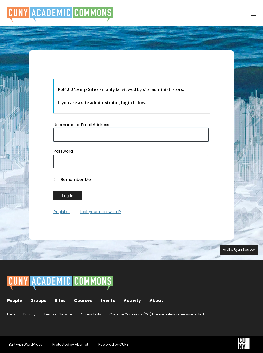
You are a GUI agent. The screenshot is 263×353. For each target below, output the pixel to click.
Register (61, 212)
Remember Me (76, 179)
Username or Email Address (81, 125)
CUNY (123, 344)
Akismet (81, 344)
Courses (83, 300)
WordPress (33, 344)
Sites (60, 300)
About (156, 300)
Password (63, 151)
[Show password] (202, 162)
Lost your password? (100, 212)
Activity (132, 300)
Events (107, 300)
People (14, 300)
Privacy (29, 314)
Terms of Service (58, 314)
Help (11, 314)
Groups (38, 300)
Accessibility (90, 314)
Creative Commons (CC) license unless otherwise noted (156, 314)
